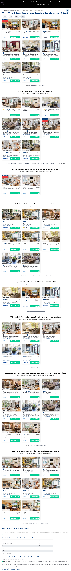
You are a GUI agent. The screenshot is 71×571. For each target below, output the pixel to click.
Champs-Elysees (6, 476)
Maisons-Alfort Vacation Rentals (38, 60)
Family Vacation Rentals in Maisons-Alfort (36, 232)
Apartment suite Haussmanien (44, 189)
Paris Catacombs (6, 484)
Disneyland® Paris (41, 460)
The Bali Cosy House (41, 329)
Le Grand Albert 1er (41, 309)
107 (39, 411)
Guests (17, 16)
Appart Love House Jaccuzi (43, 256)
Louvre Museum (41, 464)
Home (25, 1)
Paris (4, 33)
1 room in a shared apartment (10, 329)
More (23, 16)
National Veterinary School (9, 460)
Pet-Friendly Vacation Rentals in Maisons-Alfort (33, 199)
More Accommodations (43, 4)
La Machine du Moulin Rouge (9, 472)
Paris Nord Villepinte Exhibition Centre (45, 484)
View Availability (12, 35)
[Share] (67, 10)
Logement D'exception (25, 136)
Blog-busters (53, 1)
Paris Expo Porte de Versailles (9, 480)
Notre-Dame (40, 476)
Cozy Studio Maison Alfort (43, 84)
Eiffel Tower (5, 464)
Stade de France (6, 488)
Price (11, 16)
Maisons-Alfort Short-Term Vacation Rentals (38, 391)
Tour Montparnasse (41, 492)
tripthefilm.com (29, 566)
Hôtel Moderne (6, 276)
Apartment (5, 189)
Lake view (14, 427)
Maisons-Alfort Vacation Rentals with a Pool (38, 146)
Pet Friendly (8, 427)
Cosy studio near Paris (25, 362)
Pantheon (39, 496)
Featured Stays (44, 1)
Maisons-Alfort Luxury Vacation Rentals (20, 113)
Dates (5, 16)
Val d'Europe (40, 468)
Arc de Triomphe (6, 468)
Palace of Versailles (7, 492)
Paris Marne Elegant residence (61, 382)
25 (39, 414)
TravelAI (40, 566)
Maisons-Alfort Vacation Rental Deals (38, 338)
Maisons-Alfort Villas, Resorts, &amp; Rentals (46, 113)
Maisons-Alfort (7, 33)
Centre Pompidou (7, 496)
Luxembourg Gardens (42, 480)
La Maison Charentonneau (43, 31)
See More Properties (35, 285)
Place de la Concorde (42, 488)
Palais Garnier (40, 472)
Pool (3, 427)
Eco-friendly (21, 427)
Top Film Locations (34, 1)
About (60, 1)
